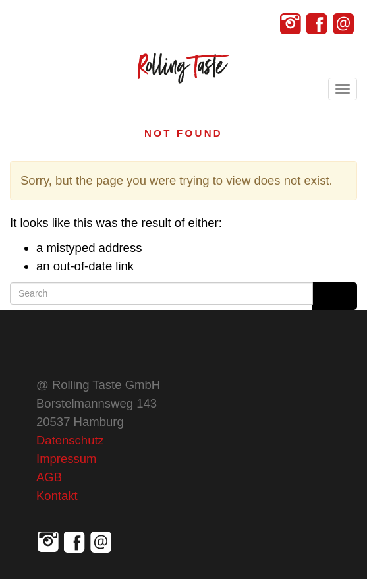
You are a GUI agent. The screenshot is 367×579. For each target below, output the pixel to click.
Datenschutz (70, 440)
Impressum (66, 459)
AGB (49, 477)
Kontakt (57, 496)
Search (334, 296)
